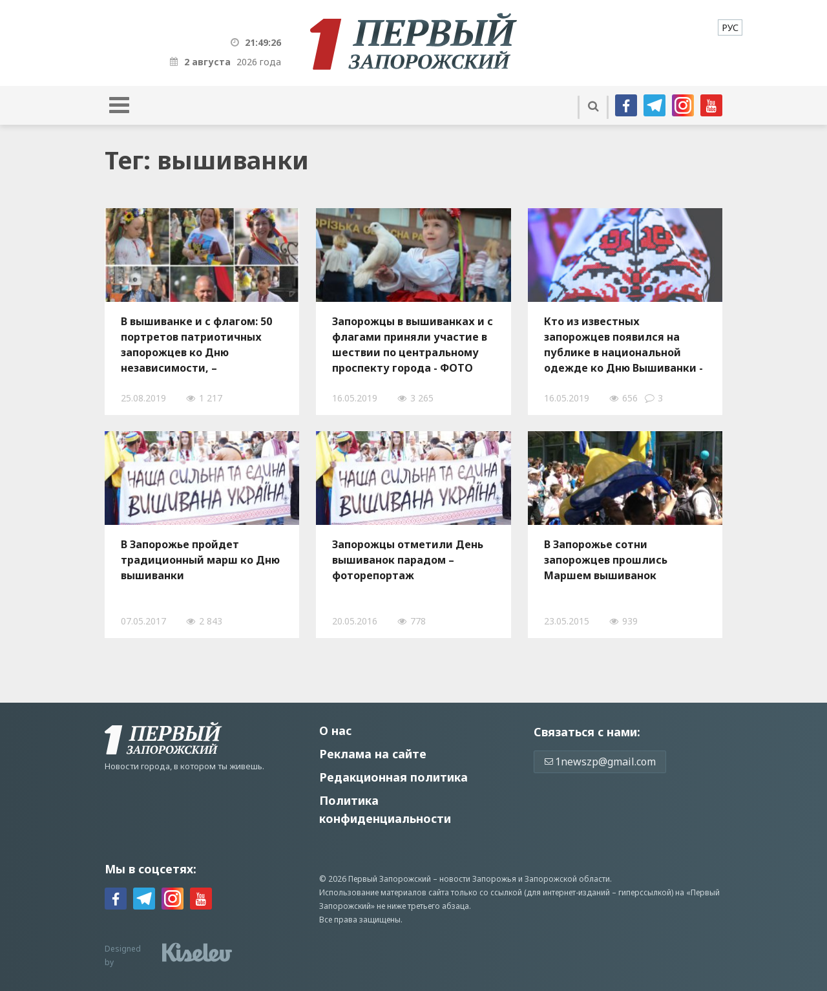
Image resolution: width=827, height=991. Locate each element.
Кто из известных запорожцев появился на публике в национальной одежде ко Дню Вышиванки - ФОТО (623, 344)
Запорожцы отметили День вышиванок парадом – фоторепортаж (407, 559)
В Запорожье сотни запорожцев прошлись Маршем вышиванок (605, 559)
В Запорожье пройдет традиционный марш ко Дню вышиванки (200, 559)
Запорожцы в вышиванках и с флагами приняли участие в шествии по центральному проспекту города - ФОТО (412, 344)
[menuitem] (730, 27)
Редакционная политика (393, 777)
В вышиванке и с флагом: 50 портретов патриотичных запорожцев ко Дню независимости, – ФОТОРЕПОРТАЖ (196, 344)
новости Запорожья (477, 878)
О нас (335, 730)
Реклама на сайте (372, 754)
